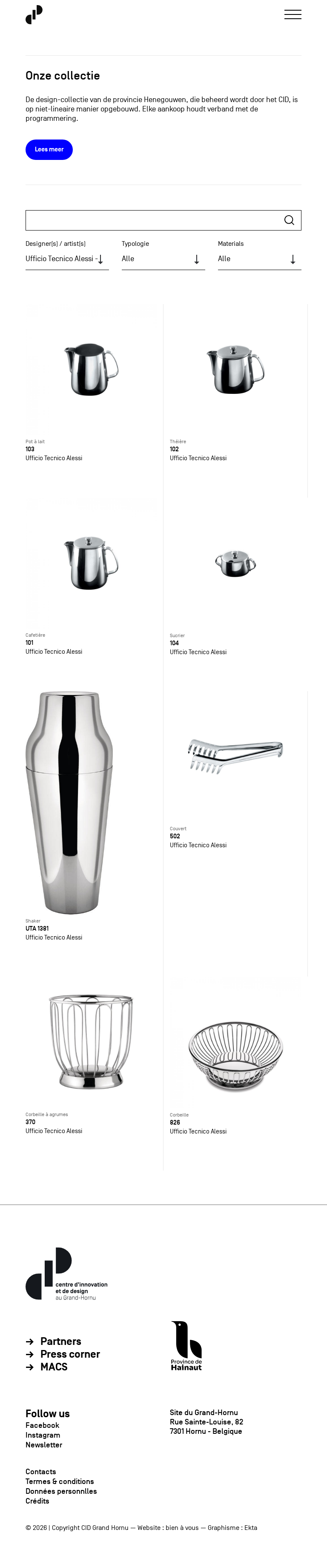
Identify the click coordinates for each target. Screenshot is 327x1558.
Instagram (43, 1435)
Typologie (135, 244)
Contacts (41, 1471)
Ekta (250, 1528)
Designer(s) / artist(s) (56, 244)
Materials (231, 244)
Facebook (42, 1425)
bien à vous (182, 1528)
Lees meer (49, 149)
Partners (60, 1342)
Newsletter (44, 1445)
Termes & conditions (60, 1481)
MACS (54, 1367)
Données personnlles (61, 1491)
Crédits (37, 1501)
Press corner (70, 1354)
